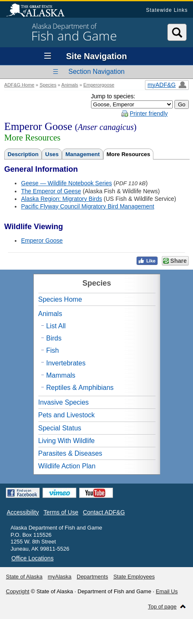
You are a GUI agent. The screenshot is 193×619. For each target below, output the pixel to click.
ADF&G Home (19, 84)
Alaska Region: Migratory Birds (61, 198)
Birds (54, 338)
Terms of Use (60, 512)
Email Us (167, 591)
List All (56, 326)
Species (48, 84)
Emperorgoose (98, 84)
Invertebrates (66, 363)
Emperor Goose (42, 240)
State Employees (134, 576)
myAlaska (59, 576)
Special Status (59, 428)
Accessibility (23, 512)
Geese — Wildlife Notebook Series (66, 183)
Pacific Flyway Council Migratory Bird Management (87, 206)
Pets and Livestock (66, 415)
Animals (70, 84)
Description (23, 154)
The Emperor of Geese (51, 191)
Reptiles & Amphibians (80, 387)
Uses (52, 154)
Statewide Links (167, 10)
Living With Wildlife (66, 440)
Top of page (162, 606)
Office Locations (32, 558)
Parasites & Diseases (70, 453)
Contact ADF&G (104, 512)
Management (82, 154)
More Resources (128, 154)
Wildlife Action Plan (67, 466)
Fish (52, 350)
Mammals (60, 375)
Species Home (60, 299)
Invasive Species (63, 402)
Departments (92, 576)
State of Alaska (39, 11)
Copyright (17, 591)
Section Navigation (96, 71)
